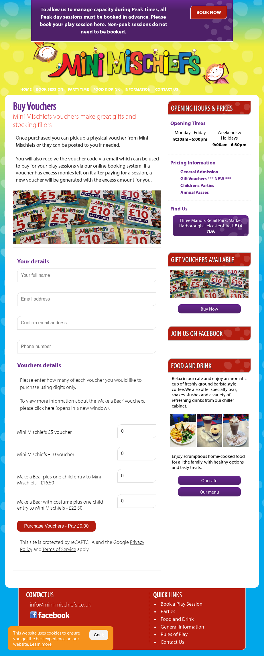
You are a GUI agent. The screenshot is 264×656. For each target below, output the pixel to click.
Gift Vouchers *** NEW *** (205, 178)
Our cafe (209, 480)
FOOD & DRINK (106, 89)
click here (44, 408)
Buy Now (209, 309)
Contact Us (172, 642)
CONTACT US (166, 89)
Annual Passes (194, 192)
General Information (182, 626)
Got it (99, 635)
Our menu (209, 492)
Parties (168, 611)
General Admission (199, 171)
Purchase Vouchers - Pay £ (56, 526)
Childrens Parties (197, 185)
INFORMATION (138, 89)
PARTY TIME (78, 89)
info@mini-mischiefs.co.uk (60, 604)
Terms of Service (59, 549)
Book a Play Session (181, 604)
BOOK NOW (208, 12)
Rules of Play (174, 634)
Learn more (41, 644)
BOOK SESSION (49, 89)
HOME (25, 89)
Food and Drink (177, 619)
